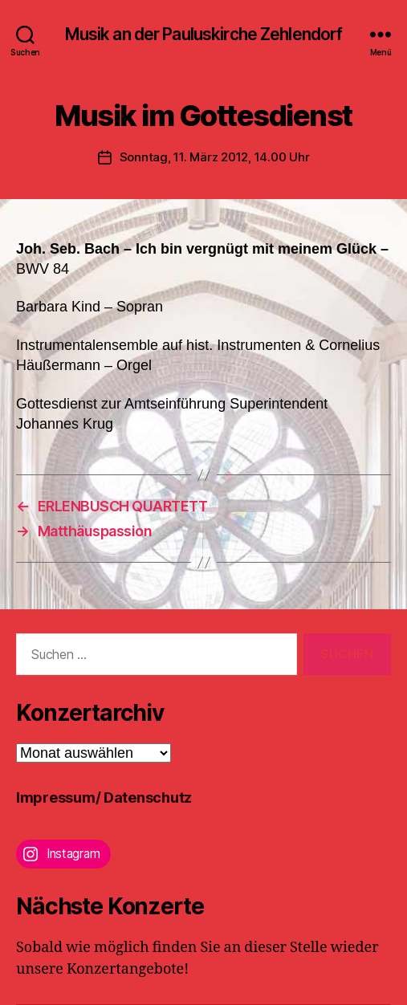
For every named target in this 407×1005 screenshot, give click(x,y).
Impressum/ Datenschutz (104, 797)
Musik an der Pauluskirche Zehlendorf (204, 34)
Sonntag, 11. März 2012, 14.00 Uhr (215, 157)
